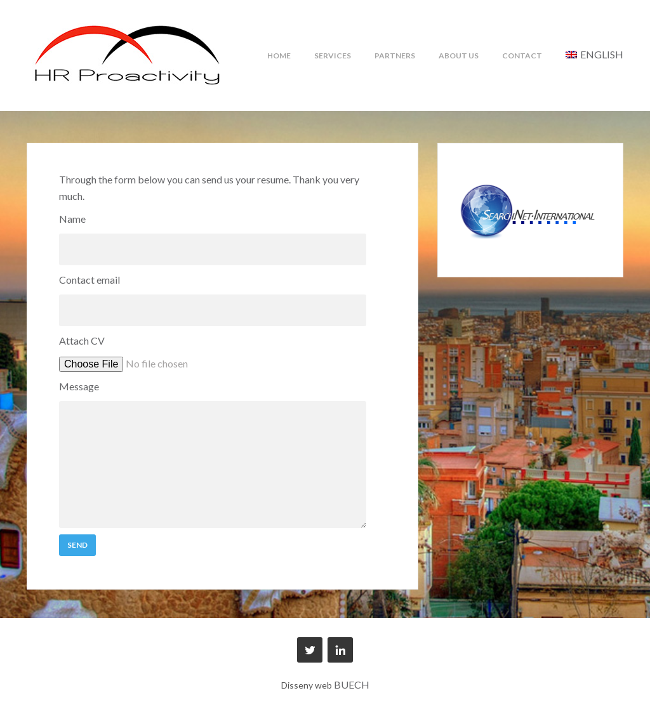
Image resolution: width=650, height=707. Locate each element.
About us (459, 55)
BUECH (351, 684)
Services (332, 55)
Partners (395, 55)
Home (279, 55)
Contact (522, 55)
